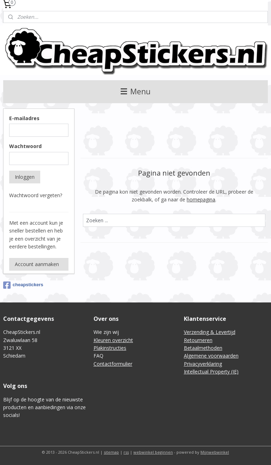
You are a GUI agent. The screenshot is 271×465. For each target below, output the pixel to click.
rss (126, 452)
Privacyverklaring (203, 363)
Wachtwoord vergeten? (35, 195)
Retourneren (198, 340)
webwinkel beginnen (153, 452)
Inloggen (25, 176)
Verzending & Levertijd (209, 332)
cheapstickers (23, 285)
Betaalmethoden (203, 348)
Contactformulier (113, 363)
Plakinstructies (110, 348)
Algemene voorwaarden (211, 355)
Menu (136, 91)
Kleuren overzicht (113, 340)
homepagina (201, 199)
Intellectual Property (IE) (211, 371)
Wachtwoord (25, 146)
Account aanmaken (37, 264)
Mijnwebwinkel (214, 452)
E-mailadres (24, 118)
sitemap (111, 452)
